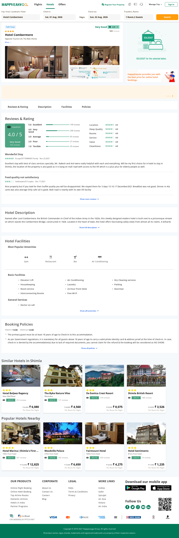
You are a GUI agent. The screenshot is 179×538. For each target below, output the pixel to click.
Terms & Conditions (78, 491)
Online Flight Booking (21, 488)
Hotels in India (18, 502)
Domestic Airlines (19, 499)
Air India (102, 506)
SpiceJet (102, 495)
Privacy (71, 495)
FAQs (70, 488)
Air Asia (102, 499)
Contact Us (47, 491)
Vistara (101, 502)
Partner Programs (19, 506)
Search (167, 17)
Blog (44, 499)
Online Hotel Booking (21, 491)
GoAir (101, 491)
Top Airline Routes (20, 495)
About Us (46, 488)
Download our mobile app (146, 481)
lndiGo (101, 488)
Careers (46, 495)
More (8, 42)
